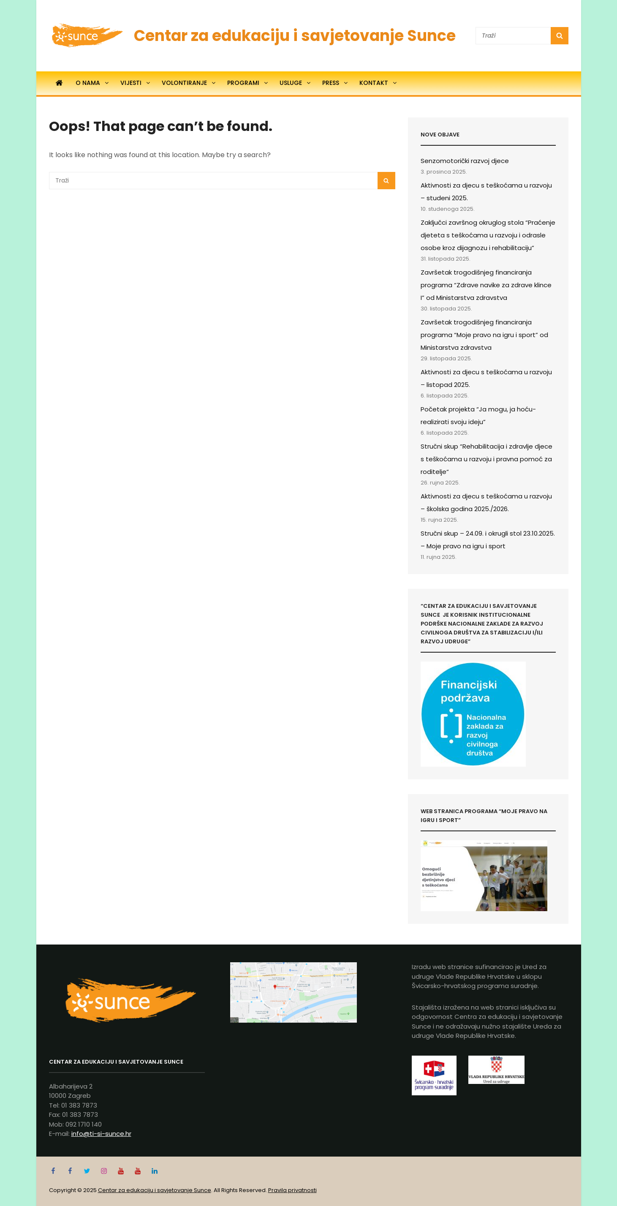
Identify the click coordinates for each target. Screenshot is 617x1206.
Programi (248, 83)
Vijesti (135, 83)
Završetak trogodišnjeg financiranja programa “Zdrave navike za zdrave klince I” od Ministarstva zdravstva (486, 285)
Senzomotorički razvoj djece (465, 160)
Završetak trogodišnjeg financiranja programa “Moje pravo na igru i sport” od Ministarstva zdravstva (484, 335)
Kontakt (378, 83)
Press (335, 83)
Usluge (296, 83)
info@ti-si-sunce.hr (101, 1133)
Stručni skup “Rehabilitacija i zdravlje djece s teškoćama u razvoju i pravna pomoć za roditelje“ (486, 459)
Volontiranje (189, 83)
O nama (93, 83)
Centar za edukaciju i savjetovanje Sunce (295, 35)
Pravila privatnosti (292, 1190)
